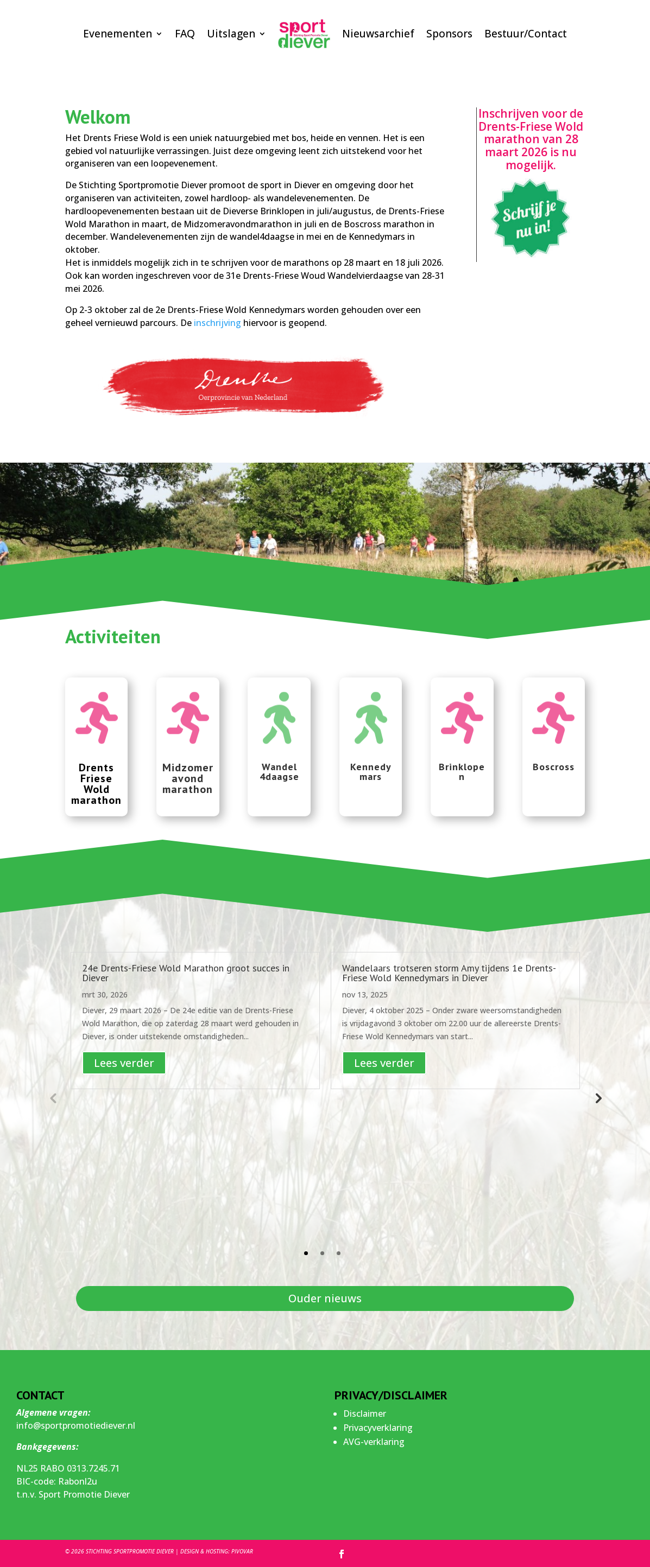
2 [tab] (322, 1253)
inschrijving (217, 323)
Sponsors (449, 34)
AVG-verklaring (374, 1442)
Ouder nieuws (325, 1298)
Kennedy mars (371, 771)
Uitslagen (231, 34)
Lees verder (124, 1063)
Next (597, 1098)
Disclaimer (364, 1413)
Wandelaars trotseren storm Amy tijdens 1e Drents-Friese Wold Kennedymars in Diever (449, 973)
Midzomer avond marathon (187, 778)
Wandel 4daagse (279, 771)
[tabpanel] (195, 1020)
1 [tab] (306, 1253)
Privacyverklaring (378, 1428)
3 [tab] (338, 1253)
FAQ (185, 34)
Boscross (554, 766)
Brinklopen (462, 771)
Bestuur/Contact (525, 34)
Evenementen (117, 34)
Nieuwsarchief (378, 34)
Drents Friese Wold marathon (96, 783)
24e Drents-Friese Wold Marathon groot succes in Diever (185, 973)
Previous (52, 1098)
